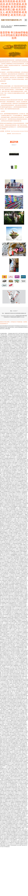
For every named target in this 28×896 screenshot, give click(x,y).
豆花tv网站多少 (16, 642)
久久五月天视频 (22, 708)
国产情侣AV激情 (11, 382)
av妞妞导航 (5, 599)
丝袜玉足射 (5, 738)
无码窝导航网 (15, 760)
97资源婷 (8, 706)
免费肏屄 (2, 553)
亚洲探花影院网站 (23, 354)
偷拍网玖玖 (4, 465)
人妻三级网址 (19, 658)
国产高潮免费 (16, 498)
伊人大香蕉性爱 (5, 437)
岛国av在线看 (22, 743)
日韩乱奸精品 (18, 695)
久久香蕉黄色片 (3, 517)
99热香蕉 (8, 537)
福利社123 (22, 609)
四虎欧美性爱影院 (14, 605)
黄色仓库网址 (14, 812)
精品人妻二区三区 (13, 481)
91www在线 (6, 672)
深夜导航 (3, 598)
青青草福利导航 (6, 751)
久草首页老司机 (14, 596)
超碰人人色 (12, 535)
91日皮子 (19, 370)
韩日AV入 (8, 762)
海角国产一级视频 (5, 433)
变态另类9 (8, 835)
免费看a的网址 (15, 743)
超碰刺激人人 (4, 841)
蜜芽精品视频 (17, 426)
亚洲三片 (6, 355)
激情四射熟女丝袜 (17, 676)
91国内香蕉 (23, 789)
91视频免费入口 (21, 454)
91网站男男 (15, 834)
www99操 (12, 668)
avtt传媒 (7, 753)
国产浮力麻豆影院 (7, 610)
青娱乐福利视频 (9, 618)
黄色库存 (4, 511)
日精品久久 (16, 347)
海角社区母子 (15, 333)
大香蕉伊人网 (23, 513)
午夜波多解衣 (9, 425)
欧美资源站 (9, 367)
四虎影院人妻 (9, 590)
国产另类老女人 (15, 664)
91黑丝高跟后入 (22, 584)
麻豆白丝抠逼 (13, 647)
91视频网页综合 (21, 425)
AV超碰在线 (22, 841)
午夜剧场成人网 (16, 724)
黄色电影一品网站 (21, 812)
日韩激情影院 (15, 466)
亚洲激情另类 (14, 735)
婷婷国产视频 (17, 680)
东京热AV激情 (24, 400)
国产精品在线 (10, 592)
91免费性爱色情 (8, 557)
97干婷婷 (16, 767)
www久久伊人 (19, 429)
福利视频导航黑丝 (5, 644)
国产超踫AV (5, 337)
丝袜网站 (17, 551)
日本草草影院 (10, 714)
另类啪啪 (22, 673)
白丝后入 (9, 369)
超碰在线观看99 (15, 496)
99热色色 (11, 672)
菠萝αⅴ (3, 723)
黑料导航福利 (14, 835)
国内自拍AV (7, 348)
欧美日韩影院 (15, 356)
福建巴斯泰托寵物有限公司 (11, 20)
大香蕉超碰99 (3, 489)
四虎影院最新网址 (18, 500)
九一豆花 (5, 366)
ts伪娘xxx (12, 399)
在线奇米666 (5, 429)
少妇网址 (17, 661)
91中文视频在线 (7, 562)
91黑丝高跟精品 (11, 439)
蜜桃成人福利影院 (12, 821)
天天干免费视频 (15, 613)
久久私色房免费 (7, 502)
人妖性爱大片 (22, 730)
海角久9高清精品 (14, 595)
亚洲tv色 (19, 404)
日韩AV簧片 (16, 820)
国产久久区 (19, 821)
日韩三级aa (13, 544)
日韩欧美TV (11, 826)
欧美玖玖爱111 (5, 843)
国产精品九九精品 (19, 772)
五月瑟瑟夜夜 (16, 714)
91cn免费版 (15, 730)
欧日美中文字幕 (8, 651)
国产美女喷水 (6, 661)
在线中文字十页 (13, 636)
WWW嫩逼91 (14, 837)
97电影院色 (2, 398)
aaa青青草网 (16, 524)
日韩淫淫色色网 (3, 339)
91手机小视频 (19, 544)
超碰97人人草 (13, 736)
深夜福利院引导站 (7, 470)
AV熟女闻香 (5, 624)
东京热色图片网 (13, 784)
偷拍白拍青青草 (13, 702)
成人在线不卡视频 (19, 570)
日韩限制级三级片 (17, 373)
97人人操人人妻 (11, 635)
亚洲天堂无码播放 (12, 738)
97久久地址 (22, 800)
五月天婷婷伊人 (16, 483)
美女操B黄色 (12, 739)
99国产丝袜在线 (18, 505)
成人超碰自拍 (4, 697)
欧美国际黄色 (15, 798)
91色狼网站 (17, 686)
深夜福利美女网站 (5, 636)
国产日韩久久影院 (21, 349)
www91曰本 (19, 440)
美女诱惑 (2, 355)
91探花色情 (16, 587)
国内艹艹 (7, 632)
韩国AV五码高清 (13, 433)
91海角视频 (20, 644)
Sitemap (22, 317)
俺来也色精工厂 (17, 633)
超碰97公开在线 (12, 614)
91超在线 (7, 435)
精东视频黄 (20, 499)
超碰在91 (17, 424)
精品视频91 (18, 706)
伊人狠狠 (22, 756)
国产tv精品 (20, 594)
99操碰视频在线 (20, 647)
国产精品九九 (17, 510)
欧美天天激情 (10, 339)
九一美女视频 (24, 450)
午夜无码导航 (9, 721)
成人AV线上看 (22, 522)
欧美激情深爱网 (18, 531)
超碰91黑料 (22, 483)
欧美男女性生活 (9, 459)
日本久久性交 (13, 731)
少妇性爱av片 (22, 664)
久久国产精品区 (13, 376)
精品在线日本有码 (21, 371)
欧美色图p (23, 705)
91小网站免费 (5, 561)
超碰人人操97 (9, 623)
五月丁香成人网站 (19, 382)
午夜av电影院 (13, 359)
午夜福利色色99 (15, 677)
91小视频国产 (12, 802)
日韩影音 (15, 366)
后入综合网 (21, 344)
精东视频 (18, 779)
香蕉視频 (14, 579)
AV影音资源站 (3, 679)
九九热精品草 (12, 810)
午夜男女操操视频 (5, 436)
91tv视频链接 (9, 389)
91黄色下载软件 (5, 827)
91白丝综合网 (15, 358)
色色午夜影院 (14, 745)
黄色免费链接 (21, 728)
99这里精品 (24, 511)
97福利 (16, 432)
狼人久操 (14, 521)
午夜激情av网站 (23, 587)
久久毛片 (14, 628)
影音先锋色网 (17, 679)
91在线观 (14, 721)
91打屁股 (26, 760)
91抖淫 (4, 660)
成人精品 (14, 472)
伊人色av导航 (6, 688)
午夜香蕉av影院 (23, 430)
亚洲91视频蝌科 (23, 551)
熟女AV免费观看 (3, 676)
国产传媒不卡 (22, 455)
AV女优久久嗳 (18, 701)
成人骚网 (10, 496)
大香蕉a (22, 671)
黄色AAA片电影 (6, 812)
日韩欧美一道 (17, 826)
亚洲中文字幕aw (7, 443)
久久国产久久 (6, 736)
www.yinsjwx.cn (12, 315)
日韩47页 (8, 746)
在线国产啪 (2, 540)
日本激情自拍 (4, 831)
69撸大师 (25, 547)
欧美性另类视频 (7, 687)
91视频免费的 (14, 712)
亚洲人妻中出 (16, 800)
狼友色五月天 (25, 564)
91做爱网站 (19, 340)
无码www (12, 688)
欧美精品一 (4, 765)
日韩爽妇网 (12, 551)
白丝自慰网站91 (6, 837)
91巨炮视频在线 (15, 727)
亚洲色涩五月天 (16, 402)
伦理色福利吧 (5, 826)
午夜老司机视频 (7, 607)
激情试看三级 (23, 741)
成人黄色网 (4, 664)
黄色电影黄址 (5, 441)
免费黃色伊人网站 (20, 363)
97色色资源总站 (14, 728)
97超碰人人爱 (17, 403)
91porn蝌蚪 (7, 558)
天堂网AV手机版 (15, 639)
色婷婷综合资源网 (7, 760)
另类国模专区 (20, 657)
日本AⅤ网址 (11, 474)
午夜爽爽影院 (20, 481)
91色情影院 (2, 548)
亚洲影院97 (7, 749)
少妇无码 (3, 673)
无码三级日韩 (13, 440)
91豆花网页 (12, 631)
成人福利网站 (21, 596)
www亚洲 (7, 647)
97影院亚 (24, 706)
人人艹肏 (11, 395)
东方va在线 (4, 356)
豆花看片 (22, 437)
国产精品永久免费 (7, 628)
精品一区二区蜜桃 (13, 378)
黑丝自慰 (21, 727)
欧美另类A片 (8, 743)
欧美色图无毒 (18, 396)
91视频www (6, 450)
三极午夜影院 (3, 699)
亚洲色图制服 (19, 351)
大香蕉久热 (13, 495)
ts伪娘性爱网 (20, 775)
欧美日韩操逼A (5, 529)
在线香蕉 (17, 761)
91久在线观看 (3, 402)
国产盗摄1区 (11, 385)
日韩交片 (26, 610)
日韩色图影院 (20, 433)
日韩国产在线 (12, 437)
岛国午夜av (4, 791)
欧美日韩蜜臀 (24, 588)
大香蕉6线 (7, 522)
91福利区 (22, 451)
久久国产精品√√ (7, 428)
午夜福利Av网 (9, 489)
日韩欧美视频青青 (4, 725)
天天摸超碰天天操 (5, 804)
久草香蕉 (20, 467)
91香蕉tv (13, 345)
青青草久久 (25, 488)
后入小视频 (21, 639)
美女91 (13, 542)
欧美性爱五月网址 (14, 669)
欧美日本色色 (3, 371)
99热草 (16, 838)
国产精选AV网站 (20, 750)
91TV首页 (2, 579)
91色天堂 (16, 352)
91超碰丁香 (17, 753)
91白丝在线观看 (9, 426)
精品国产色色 (4, 758)
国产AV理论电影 (3, 382)
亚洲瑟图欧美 (25, 507)
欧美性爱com (3, 757)
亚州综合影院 (8, 815)
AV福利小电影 (5, 771)
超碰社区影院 (15, 413)
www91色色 (18, 631)
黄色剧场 (13, 717)
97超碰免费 (4, 686)
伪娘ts (8, 691)
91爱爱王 (5, 515)
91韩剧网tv (22, 661)
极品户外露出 (3, 817)
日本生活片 (22, 780)
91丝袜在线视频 (9, 699)
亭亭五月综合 (20, 832)
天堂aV (21, 411)
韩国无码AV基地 (24, 679)
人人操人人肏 (9, 402)
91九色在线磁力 (13, 469)
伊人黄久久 (18, 521)
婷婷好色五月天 (19, 736)
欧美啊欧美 (15, 617)
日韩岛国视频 (5, 614)
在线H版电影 (7, 790)
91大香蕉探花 (5, 566)
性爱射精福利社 (5, 756)
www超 (24, 837)
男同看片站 (7, 551)
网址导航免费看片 (4, 532)
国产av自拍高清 (18, 535)
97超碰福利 (25, 614)
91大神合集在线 (18, 458)
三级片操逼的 (3, 828)
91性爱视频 (7, 705)
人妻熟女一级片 (24, 827)
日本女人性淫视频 (6, 745)
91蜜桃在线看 (17, 539)
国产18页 (4, 334)
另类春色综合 (12, 450)
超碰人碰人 (9, 734)
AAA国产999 (5, 452)
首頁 (7, 25)
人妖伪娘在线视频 (7, 782)
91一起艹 (19, 415)
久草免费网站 (18, 620)
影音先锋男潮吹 (11, 591)
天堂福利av (5, 805)
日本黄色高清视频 (15, 513)
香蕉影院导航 (22, 360)
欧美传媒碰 (19, 585)
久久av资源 (22, 776)
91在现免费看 (15, 687)
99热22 (12, 531)
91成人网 (14, 574)
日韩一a (14, 457)
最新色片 (21, 413)
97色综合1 (8, 813)
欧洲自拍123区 (14, 502)
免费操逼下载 (11, 580)
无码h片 (8, 684)
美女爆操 (19, 705)
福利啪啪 (6, 458)
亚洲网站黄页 (13, 795)
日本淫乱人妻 (3, 384)
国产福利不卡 (18, 599)
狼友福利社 (18, 555)
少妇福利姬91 (8, 548)
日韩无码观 (11, 587)
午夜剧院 (6, 488)
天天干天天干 (20, 495)
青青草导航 (8, 757)
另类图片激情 (4, 629)
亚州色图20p (11, 576)
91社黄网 (25, 422)
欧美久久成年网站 (17, 564)
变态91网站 (11, 767)
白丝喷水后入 (5, 555)
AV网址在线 (24, 531)
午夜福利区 (4, 741)
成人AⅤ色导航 (23, 683)
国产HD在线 (19, 553)
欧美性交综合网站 (15, 650)
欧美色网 (13, 701)
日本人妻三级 (16, 339)
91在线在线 (5, 404)
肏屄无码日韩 (9, 498)
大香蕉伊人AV (24, 385)
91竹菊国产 (20, 463)
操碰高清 (14, 602)
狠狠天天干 (25, 703)
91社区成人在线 (18, 391)
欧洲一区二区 (16, 550)
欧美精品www (22, 509)
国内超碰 (5, 764)
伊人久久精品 (3, 418)
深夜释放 (15, 627)
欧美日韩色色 (19, 795)
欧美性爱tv (13, 706)
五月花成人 (4, 719)
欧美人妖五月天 (18, 831)
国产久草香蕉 (19, 758)
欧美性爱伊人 (12, 381)
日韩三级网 (19, 469)
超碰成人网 (10, 617)
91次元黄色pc (15, 446)
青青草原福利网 (3, 546)
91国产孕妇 (15, 623)
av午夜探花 (22, 625)
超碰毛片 (8, 363)
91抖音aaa (8, 513)
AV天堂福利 (20, 824)
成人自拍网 (4, 714)
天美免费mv (19, 422)
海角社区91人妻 (12, 488)
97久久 (20, 489)
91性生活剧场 (11, 374)
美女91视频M (13, 351)
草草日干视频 (11, 725)
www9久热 (17, 374)
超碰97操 (8, 514)
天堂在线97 (20, 610)
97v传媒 (10, 625)
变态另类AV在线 (22, 392)
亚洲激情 (18, 359)
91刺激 (9, 506)
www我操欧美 (19, 547)
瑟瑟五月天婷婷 (13, 349)
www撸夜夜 (21, 487)
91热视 (9, 495)
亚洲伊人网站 (3, 839)
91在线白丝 (20, 343)
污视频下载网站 (12, 429)
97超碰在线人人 (22, 817)
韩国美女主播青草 (6, 526)
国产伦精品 (11, 480)
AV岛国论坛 (11, 654)
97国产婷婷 (20, 562)
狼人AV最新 (6, 754)
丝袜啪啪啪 (17, 491)
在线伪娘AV (18, 717)
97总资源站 (6, 424)
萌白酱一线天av (7, 358)
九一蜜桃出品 (12, 720)
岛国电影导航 (4, 494)
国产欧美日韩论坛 (15, 419)
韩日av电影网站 (23, 724)
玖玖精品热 (14, 540)
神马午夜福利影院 (22, 834)
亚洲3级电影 (4, 369)
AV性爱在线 (9, 414)
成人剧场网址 (19, 488)
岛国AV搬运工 (5, 603)
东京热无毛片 (19, 520)
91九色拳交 (17, 654)
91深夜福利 (24, 526)
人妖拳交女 (12, 478)
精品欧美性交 (8, 411)
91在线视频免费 (18, 725)
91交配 (25, 481)
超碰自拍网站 (7, 701)
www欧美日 (20, 798)
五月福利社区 (3, 618)
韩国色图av (8, 655)
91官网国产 (21, 778)
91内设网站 (8, 371)
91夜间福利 (16, 817)
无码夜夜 (23, 388)
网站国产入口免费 (12, 520)
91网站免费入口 (3, 845)
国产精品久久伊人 (15, 757)
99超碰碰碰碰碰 (13, 554)
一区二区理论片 (20, 784)
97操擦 (19, 691)
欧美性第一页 (23, 410)
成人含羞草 (24, 521)
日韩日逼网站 (12, 827)
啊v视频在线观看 (20, 441)
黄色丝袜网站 (23, 779)
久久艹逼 (10, 841)
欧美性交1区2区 (3, 769)
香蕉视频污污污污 (15, 476)
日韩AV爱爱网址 (3, 653)
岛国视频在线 (14, 362)
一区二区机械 (14, 751)
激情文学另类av (5, 750)
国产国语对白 (21, 590)
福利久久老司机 (3, 463)
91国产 (6, 720)
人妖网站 (10, 529)
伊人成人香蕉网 (11, 341)
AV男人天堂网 (21, 684)
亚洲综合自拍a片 (12, 452)
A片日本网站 (15, 448)
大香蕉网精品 (20, 377)
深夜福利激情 (8, 787)
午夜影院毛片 (17, 576)
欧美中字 (10, 461)
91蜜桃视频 (11, 391)
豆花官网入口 (7, 419)
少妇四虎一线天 (20, 376)
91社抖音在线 (15, 610)
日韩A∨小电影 (17, 780)
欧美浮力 (20, 528)
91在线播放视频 (3, 336)
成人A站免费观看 (12, 337)
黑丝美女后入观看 (20, 710)
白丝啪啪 (24, 606)
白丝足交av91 (4, 658)
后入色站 (3, 743)
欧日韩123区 (17, 580)
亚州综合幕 (20, 838)
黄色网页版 (6, 359)
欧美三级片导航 (6, 640)
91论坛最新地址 (15, 380)
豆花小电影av (6, 675)
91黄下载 (22, 666)
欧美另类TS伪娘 (7, 595)
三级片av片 (12, 843)
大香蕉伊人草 (7, 533)
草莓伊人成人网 (8, 708)
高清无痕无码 (23, 580)
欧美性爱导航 (19, 816)
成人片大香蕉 (7, 768)
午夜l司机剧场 (24, 539)
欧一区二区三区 (13, 691)
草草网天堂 (21, 605)
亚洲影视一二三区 (16, 839)
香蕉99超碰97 (17, 418)
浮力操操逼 (18, 747)
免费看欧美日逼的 (19, 355)
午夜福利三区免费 (7, 340)
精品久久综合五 (16, 625)
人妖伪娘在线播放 (23, 417)
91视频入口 (24, 381)
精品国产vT (12, 661)
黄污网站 (17, 365)
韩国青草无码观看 (16, 698)
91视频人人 (20, 366)
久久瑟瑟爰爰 (9, 413)
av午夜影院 (5, 730)
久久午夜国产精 (7, 613)
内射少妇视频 (6, 393)
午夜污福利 (4, 786)
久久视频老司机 (19, 810)
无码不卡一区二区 (15, 607)
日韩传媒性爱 (18, 525)
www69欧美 (20, 783)
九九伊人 (10, 629)
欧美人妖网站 (11, 791)
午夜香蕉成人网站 (8, 417)
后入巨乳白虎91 (5, 469)
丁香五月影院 (24, 345)
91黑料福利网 (8, 484)
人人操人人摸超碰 (5, 376)
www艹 (17, 472)
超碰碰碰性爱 (18, 583)
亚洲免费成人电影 (9, 806)
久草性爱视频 (16, 557)
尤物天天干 (11, 510)
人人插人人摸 (4, 473)
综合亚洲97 (20, 699)
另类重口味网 (16, 756)
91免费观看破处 (3, 380)
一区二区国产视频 (8, 724)
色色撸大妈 (22, 654)
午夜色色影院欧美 (21, 362)
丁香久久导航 (23, 402)
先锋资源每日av (18, 653)
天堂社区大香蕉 (5, 669)
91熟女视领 (5, 662)
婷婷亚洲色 (8, 598)
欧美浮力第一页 (5, 739)
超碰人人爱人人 (11, 465)
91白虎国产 (10, 773)
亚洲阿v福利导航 (5, 808)
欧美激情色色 (24, 601)
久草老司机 (18, 492)
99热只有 (7, 554)
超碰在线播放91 (15, 782)
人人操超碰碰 (16, 360)
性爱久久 (25, 462)
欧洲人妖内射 (6, 694)
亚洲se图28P (22, 477)
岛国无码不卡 (13, 640)
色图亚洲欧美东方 (8, 360)
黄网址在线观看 (8, 550)
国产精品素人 (7, 553)
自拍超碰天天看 (19, 804)
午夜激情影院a (12, 747)
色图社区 (20, 336)
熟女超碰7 (11, 805)
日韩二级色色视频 (6, 712)
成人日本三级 (8, 639)
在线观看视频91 (9, 373)
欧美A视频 (13, 598)
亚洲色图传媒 (5, 378)
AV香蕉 (4, 413)
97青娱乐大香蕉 (12, 561)
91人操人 (21, 692)
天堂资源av (17, 400)
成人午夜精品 (3, 761)
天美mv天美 (19, 627)
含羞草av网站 (9, 483)
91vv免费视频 (4, 491)
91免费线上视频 (7, 467)
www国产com (5, 773)
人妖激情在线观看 (6, 344)
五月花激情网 (3, 565)
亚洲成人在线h (14, 499)
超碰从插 (16, 699)
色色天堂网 (2, 472)
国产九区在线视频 (11, 620)
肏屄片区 (16, 672)
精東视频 (8, 778)
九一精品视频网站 (7, 638)
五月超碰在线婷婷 (12, 758)
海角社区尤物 (22, 613)
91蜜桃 (23, 500)
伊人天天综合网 (21, 793)
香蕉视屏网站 (23, 424)
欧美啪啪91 (11, 695)
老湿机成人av (3, 657)
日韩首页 (17, 437)
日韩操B (13, 606)
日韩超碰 (10, 333)
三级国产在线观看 (23, 414)
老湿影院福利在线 (4, 432)
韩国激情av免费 (10, 396)
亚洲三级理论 (15, 484)
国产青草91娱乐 (21, 466)
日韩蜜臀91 (2, 388)
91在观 (20, 709)
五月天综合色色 (19, 574)
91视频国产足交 (8, 455)
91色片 (21, 757)
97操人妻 (12, 682)
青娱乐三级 (9, 356)
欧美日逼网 (24, 646)
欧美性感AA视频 (18, 703)
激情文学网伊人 (9, 347)
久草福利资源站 (13, 343)
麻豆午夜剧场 (16, 334)
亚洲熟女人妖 (17, 588)
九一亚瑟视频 (16, 692)
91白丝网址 (25, 337)
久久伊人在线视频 (23, 518)
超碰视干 (2, 424)
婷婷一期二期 (16, 708)
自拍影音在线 (8, 602)
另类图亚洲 (18, 601)
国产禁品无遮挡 (22, 356)
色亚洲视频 (2, 602)
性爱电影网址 (8, 612)
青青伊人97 (20, 546)
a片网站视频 (7, 478)
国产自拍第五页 (12, 566)
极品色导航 (10, 569)
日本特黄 (6, 775)
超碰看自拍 (8, 528)
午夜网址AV (19, 436)
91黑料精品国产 (23, 820)
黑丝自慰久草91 (22, 448)
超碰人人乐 (14, 585)
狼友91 (14, 461)
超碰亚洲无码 (17, 776)
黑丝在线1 (14, 815)
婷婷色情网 (11, 584)
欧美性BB (23, 403)
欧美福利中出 (4, 646)
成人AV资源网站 (16, 367)
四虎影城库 (21, 398)
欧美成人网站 (5, 710)
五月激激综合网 (5, 399)
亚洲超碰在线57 (13, 783)
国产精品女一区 (5, 783)
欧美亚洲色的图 (13, 422)
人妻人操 (20, 672)
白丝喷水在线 (21, 502)
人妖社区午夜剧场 (11, 690)
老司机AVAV (18, 421)
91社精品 (23, 753)
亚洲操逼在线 (19, 614)
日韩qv (4, 568)
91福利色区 (8, 462)
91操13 (1, 509)
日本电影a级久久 (18, 503)
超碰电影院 (7, 543)
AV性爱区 (21, 617)
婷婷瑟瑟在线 (22, 459)
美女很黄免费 (4, 591)
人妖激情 (19, 470)
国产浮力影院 (15, 425)
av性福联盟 (19, 565)
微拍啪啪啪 (6, 671)
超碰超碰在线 (12, 458)
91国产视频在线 (23, 651)
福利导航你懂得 (5, 481)
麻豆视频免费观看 (11, 421)
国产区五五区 (14, 716)
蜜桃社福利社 (3, 483)
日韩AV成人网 (17, 480)
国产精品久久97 (19, 628)
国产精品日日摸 (3, 387)
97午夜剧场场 (20, 389)
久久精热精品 (4, 341)
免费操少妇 (25, 544)
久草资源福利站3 (8, 447)
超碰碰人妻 (5, 385)
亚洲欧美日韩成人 (15, 411)
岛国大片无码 (9, 839)
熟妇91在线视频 (16, 651)
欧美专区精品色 (6, 525)
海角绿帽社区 (20, 702)
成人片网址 (2, 612)
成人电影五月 (22, 767)
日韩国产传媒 (17, 786)
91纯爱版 (17, 410)
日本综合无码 (22, 498)
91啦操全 (23, 359)
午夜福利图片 (16, 532)
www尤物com (18, 407)
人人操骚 (24, 553)
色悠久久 (3, 721)
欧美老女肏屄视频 (21, 745)
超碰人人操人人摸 (20, 598)
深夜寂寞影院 (6, 668)
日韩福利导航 (17, 741)
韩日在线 (17, 581)
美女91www (14, 657)
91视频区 (26, 832)
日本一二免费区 (18, 577)
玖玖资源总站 (9, 698)
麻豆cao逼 (15, 624)
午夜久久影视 (5, 480)
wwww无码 (20, 462)
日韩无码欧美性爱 (10, 588)
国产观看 (25, 617)
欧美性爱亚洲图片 (19, 591)
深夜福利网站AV (6, 728)
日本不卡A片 (10, 789)
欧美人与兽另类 (11, 653)
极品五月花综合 (11, 491)
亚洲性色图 (15, 444)
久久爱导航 (11, 573)
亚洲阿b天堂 (4, 396)
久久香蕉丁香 (22, 771)
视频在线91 (5, 391)
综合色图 (4, 572)
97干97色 (22, 629)
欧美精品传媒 (15, 723)
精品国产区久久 (8, 594)
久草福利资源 (18, 632)
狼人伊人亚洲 (5, 503)
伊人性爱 (6, 772)
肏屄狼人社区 (23, 476)
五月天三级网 (15, 528)
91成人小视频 (16, 459)
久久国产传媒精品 (21, 735)
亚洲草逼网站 (4, 820)
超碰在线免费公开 (12, 658)
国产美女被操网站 (5, 422)
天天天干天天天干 (15, 778)
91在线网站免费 (15, 447)
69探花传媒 (17, 690)
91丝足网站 (10, 676)
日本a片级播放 (18, 381)
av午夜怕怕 (15, 594)
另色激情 (7, 795)
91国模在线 (2, 632)
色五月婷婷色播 (5, 816)
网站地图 (8, 328)
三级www (22, 365)
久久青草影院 (4, 374)
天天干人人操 (19, 337)
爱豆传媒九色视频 (5, 535)
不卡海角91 (13, 762)
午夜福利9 (6, 621)
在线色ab (9, 463)
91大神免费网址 (12, 555)
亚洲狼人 (17, 522)
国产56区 (22, 845)
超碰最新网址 (25, 621)
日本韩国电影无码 (15, 828)
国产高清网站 (17, 573)
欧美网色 (15, 389)
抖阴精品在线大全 (23, 550)
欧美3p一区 (21, 782)
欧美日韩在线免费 (15, 477)
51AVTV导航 (7, 596)
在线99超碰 (14, 462)
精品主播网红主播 (7, 487)
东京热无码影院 (5, 631)
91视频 (15, 791)
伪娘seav (8, 343)
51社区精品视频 (11, 509)
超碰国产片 (14, 387)
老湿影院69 (12, 570)
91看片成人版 (13, 804)
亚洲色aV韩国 (15, 562)
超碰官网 (18, 452)
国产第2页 (16, 773)
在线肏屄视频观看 (13, 404)
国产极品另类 (18, 802)
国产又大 (24, 697)
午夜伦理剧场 (7, 716)
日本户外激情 (19, 602)
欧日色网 (19, 387)
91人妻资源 (19, 754)
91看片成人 (23, 510)
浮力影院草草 (9, 406)
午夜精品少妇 (21, 358)
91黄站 (20, 742)
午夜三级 (4, 414)
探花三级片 (15, 719)
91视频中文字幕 (19, 738)
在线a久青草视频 (15, 609)
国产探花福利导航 (13, 775)
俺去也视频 (21, 352)
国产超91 (10, 809)
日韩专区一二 (3, 616)
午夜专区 (18, 430)
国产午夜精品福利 (22, 484)
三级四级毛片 (16, 709)
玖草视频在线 (12, 407)
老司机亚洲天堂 (14, 746)
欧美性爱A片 (9, 415)
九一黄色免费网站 (22, 746)
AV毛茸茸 (18, 671)
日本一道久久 (3, 528)
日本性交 (10, 677)
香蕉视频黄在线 (10, 403)
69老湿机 (2, 705)
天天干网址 (2, 557)
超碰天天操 (20, 764)
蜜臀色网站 (21, 347)
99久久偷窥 (24, 470)
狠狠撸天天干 (5, 802)
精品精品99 (8, 398)
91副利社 (18, 640)
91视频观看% (16, 665)
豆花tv (17, 542)
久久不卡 (23, 536)
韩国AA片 (2, 551)
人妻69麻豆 (24, 387)
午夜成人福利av (9, 683)
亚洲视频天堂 (19, 485)
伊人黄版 (6, 509)
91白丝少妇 (10, 800)
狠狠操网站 (6, 577)
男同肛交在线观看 (20, 369)
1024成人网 (5, 547)
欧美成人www (16, 845)
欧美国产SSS (15, 455)
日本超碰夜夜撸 (17, 801)
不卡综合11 (15, 546)
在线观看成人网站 (4, 520)
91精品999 (19, 837)
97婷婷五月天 (4, 352)
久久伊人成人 (4, 601)
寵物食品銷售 (19, 315)
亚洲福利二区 (3, 454)
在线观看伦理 (18, 646)
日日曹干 (26, 382)
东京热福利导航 (12, 754)
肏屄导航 (14, 369)
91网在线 (19, 768)
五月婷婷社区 (11, 842)
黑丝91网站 (8, 585)
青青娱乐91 (7, 742)
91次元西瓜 (4, 496)
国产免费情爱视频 (11, 572)
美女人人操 (23, 809)
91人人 (24, 366)
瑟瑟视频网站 (4, 617)
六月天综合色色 (8, 793)
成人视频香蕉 (13, 485)
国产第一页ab (8, 574)
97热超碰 (21, 558)
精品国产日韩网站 (23, 761)
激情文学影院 (12, 599)
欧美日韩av (16, 354)
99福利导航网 (17, 616)
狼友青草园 (14, 340)
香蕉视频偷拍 (8, 472)
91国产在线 (17, 572)
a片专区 (23, 415)
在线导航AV (17, 385)
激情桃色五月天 (20, 473)
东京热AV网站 (22, 446)
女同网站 (14, 734)
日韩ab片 (14, 655)
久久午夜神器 (25, 555)
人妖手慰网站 (11, 771)
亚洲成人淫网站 (5, 731)
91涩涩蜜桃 (4, 536)
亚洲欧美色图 (24, 698)
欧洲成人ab (18, 649)
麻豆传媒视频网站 (7, 798)
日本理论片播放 (18, 408)
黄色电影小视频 (3, 466)
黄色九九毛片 (15, 793)
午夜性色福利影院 (16, 673)
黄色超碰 (21, 682)
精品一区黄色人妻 (10, 680)
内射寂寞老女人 (24, 568)
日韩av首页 (18, 348)
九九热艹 (13, 525)
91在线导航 (11, 838)
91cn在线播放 (12, 583)
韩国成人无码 (20, 624)
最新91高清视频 (11, 831)
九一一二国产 (5, 767)
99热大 (9, 494)
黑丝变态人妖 (3, 588)
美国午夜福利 (12, 753)
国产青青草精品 (5, 573)
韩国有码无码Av (8, 518)
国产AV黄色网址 (11, 536)
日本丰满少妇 (12, 503)
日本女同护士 (15, 463)
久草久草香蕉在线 (5, 410)
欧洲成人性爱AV (5, 392)
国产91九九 (19, 716)
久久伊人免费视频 (19, 749)
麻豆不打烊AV (6, 559)
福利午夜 (9, 387)
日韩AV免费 (21, 399)
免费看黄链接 (22, 524)
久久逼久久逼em (11, 400)
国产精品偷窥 (4, 809)
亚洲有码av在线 (20, 734)
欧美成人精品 (16, 683)
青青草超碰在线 (16, 395)
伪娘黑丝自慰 (10, 500)
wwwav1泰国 (25, 768)
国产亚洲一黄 (11, 697)
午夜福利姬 (9, 765)
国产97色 (25, 675)
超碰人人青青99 (17, 621)
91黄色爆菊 (17, 827)
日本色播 (10, 532)
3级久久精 (9, 769)
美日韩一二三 (3, 623)
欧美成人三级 (21, 773)
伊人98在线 (13, 363)
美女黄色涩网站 (11, 492)
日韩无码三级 (14, 370)
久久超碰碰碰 (9, 709)
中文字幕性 (14, 371)
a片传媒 (20, 432)
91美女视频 (4, 592)
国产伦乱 (7, 388)
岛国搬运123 (13, 537)
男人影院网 (20, 760)
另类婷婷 (23, 474)
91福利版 (11, 392)
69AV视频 (4, 500)
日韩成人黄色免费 (24, 334)
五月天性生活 (21, 791)
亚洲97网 (17, 771)
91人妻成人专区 (19, 393)
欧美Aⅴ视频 (24, 821)
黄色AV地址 (13, 526)
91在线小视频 (14, 768)
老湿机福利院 (3, 415)
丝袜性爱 (14, 415)
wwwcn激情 (8, 531)
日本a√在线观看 (20, 712)
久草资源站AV (9, 524)
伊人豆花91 (21, 532)
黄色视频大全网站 (5, 440)
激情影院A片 (14, 454)
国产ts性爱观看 (5, 395)
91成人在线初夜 (5, 732)
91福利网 (13, 749)
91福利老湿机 (6, 485)
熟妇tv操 (9, 830)
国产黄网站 (17, 720)
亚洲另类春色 (7, 735)
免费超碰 (25, 458)
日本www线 (22, 496)
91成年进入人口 (6, 717)
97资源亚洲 (8, 384)
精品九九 (3, 683)
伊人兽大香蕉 (7, 713)
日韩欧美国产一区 (14, 644)
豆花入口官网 (8, 540)
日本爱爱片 (24, 370)
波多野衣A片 (9, 448)
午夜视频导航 (24, 378)
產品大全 (11, 25)
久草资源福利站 (5, 539)
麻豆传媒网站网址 (9, 780)
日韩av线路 (18, 461)
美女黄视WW (19, 606)
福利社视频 (12, 522)
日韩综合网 (19, 554)
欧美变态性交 (17, 388)
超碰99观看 (18, 450)
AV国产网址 (24, 404)
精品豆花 (13, 533)
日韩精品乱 (11, 808)
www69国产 (18, 536)
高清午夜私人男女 (10, 761)
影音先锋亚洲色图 (16, 809)
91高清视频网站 (9, 823)
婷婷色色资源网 (22, 542)
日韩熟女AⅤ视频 (11, 430)
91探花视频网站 (19, 435)
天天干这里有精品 (22, 612)
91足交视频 (2, 823)
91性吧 (4, 789)
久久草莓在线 (19, 603)
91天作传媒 (22, 418)
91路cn (23, 701)
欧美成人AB (23, 690)
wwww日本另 (7, 605)
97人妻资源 (4, 690)
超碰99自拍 (15, 823)
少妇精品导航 (20, 579)
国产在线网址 (24, 631)
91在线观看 (11, 539)
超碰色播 (19, 378)
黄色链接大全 (16, 489)
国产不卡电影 (11, 764)
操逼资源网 (12, 819)
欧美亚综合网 (6, 819)
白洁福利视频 (22, 660)
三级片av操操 (11, 352)
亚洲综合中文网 (15, 841)
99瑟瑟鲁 (11, 756)
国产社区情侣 (3, 406)
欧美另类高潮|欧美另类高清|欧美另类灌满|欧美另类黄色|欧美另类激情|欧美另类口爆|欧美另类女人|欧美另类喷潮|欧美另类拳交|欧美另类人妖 (14, 327)
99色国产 (20, 623)
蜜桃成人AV (12, 393)
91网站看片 (13, 514)
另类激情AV (14, 590)
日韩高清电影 (3, 680)
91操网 (15, 764)
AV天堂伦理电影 (21, 669)
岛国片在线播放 (5, 584)
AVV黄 (16, 808)
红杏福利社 (15, 336)
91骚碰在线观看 (22, 419)
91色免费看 (9, 546)
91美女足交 (12, 632)
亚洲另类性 (8, 657)
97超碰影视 (2, 451)
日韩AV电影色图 (10, 517)
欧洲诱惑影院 (14, 428)
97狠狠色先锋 (5, 654)
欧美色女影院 (25, 515)
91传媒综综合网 (22, 723)
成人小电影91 (11, 776)
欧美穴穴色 (8, 565)
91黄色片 (12, 388)
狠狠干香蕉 (11, 801)
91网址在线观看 (10, 686)
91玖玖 (19, 494)
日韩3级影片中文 (19, 478)
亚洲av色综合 (16, 569)
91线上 (17, 509)
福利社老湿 (22, 592)
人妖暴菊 (6, 583)
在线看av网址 (8, 476)
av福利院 (16, 584)
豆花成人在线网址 (20, 739)
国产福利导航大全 (5, 784)
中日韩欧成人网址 (7, 499)
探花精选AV (21, 595)
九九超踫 (24, 577)
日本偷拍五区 (4, 643)
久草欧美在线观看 (22, 548)
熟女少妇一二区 (23, 677)
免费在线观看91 (12, 377)
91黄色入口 (24, 725)
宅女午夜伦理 (22, 813)
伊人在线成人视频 (8, 692)
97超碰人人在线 (23, 805)
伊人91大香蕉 (19, 566)
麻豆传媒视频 (3, 762)
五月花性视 (20, 687)
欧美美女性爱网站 (24, 447)
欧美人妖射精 (3, 448)
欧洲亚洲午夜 (3, 513)
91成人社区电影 (11, 646)
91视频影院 (19, 790)
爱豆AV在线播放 (20, 797)
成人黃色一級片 (20, 751)
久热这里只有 (11, 820)
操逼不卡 (24, 649)
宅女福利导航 (9, 723)
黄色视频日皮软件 (5, 349)
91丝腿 (4, 542)
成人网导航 (9, 542)
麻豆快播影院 (24, 694)
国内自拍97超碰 (7, 345)
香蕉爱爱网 (12, 348)
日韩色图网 (19, 511)
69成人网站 (5, 381)
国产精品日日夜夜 (13, 441)
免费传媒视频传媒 (5, 351)
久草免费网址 (6, 779)
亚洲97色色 (2, 806)
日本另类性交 (11, 432)
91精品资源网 (13, 507)
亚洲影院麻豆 (11, 741)
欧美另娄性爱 (10, 719)
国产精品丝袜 (6, 507)
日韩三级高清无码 (15, 558)
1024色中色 (5, 461)
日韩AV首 (6, 695)
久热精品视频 (16, 592)
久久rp (23, 620)
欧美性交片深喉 (13, 824)
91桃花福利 (17, 517)
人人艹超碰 (18, 507)
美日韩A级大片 (18, 732)
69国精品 (10, 473)
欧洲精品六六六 (4, 576)
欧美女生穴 (12, 694)
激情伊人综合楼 (20, 643)
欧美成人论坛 (19, 762)
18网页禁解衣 (9, 834)
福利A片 (14, 473)
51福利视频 (19, 526)
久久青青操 (9, 336)
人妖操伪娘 (23, 573)
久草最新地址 (15, 638)
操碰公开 (5, 365)
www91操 (23, 691)
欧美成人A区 (16, 805)
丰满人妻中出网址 (10, 581)
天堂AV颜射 (14, 511)
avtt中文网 (21, 794)
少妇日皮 (22, 714)
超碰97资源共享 (5, 407)
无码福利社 (12, 577)
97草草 (25, 756)
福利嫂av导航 (3, 444)
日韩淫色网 (16, 392)
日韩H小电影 (8, 673)
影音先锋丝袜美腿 (6, 370)
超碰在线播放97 (17, 806)
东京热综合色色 (7, 606)
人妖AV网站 (19, 537)
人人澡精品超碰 (14, 543)
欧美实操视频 (7, 544)
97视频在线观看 (5, 633)
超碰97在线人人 (20, 384)
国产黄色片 (25, 465)
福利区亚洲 (12, 410)
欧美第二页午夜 (13, 750)
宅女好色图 (8, 727)
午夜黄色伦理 (22, 581)
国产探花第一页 (9, 418)
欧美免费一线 (22, 380)
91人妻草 (20, 428)
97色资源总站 (13, 649)
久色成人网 (10, 366)
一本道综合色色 (12, 710)
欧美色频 (22, 569)
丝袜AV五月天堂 (11, 601)
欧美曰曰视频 (13, 790)
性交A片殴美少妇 (21, 787)
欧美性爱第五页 (15, 487)
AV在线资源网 (9, 642)
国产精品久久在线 (17, 529)
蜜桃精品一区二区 (22, 543)
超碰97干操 (9, 845)
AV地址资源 (7, 824)
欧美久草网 (23, 640)
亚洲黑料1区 (4, 830)
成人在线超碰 (16, 794)
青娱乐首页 (14, 384)
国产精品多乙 (4, 439)
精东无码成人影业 (5, 649)
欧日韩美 (9, 511)
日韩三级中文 (12, 355)
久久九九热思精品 (15, 344)
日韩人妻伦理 (14, 797)
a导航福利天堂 (15, 660)
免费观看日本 (12, 671)
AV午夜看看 (2, 459)
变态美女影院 (4, 495)
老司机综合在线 (8, 446)
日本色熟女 (9, 568)
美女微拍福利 (17, 474)
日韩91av (22, 842)
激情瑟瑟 (10, 664)
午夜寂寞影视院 (10, 679)
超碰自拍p (20, 808)
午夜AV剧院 (19, 713)
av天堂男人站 (24, 452)
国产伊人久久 (12, 408)
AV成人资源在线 (18, 668)
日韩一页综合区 (21, 444)
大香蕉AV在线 (23, 650)
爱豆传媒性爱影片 (15, 742)
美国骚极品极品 (9, 817)
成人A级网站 (4, 400)
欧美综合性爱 (13, 779)
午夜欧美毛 (22, 607)
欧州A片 (21, 374)
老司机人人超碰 (5, 832)
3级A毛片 (22, 339)
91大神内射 (10, 564)
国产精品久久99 (12, 816)
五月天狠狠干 (15, 414)
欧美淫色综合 (13, 675)
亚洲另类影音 (4, 677)
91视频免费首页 (11, 515)
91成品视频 (12, 505)
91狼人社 (14, 643)
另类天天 (3, 343)
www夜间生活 (5, 430)
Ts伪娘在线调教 (18, 819)
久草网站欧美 (16, 618)
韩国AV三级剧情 (20, 540)
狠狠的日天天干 (4, 492)
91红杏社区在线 (15, 765)
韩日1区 (22, 426)
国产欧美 (12, 633)
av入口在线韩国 (9, 616)
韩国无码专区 (24, 396)
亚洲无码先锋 (7, 477)
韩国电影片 (14, 443)
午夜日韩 (22, 786)
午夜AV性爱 (4, 521)
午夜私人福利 (15, 830)
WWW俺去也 (21, 835)
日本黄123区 (4, 776)
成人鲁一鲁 (8, 454)
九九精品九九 (12, 435)
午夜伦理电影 (11, 703)
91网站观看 (11, 732)
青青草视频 (24, 461)
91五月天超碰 (5, 510)
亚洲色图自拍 (17, 451)
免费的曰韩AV (15, 467)
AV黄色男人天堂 (16, 406)
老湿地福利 (14, 470)
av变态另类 (16, 842)
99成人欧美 (17, 694)
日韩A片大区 (14, 494)
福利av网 (11, 730)
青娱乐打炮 (14, 565)
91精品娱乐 (4, 734)
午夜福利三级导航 (16, 568)
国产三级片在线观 (9, 451)
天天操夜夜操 (23, 618)
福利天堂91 (6, 702)
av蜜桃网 (17, 843)
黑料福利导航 (15, 417)
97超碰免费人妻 (22, 823)
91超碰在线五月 (18, 465)
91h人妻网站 (5, 801)
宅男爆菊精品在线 (12, 603)
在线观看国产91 (20, 457)
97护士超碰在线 (17, 697)
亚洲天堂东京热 (6, 362)
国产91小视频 (15, 548)
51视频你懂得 (6, 505)
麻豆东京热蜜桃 (19, 662)
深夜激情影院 (19, 514)
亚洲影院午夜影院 (22, 506)
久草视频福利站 (18, 635)
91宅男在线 (19, 721)
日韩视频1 (6, 377)
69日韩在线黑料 (8, 579)
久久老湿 (25, 443)
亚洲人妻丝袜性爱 (21, 636)
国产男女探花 (22, 333)
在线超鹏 (9, 380)
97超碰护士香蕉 (14, 398)
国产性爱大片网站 (9, 354)
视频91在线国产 (20, 559)
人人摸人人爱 (16, 518)
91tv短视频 (13, 553)
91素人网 (18, 655)
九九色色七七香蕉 (4, 821)
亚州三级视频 (4, 564)
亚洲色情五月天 (18, 439)
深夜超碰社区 (5, 625)
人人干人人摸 (8, 666)
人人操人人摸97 (8, 457)
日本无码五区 (13, 436)
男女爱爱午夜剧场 (22, 638)
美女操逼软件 (24, 655)
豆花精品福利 (3, 834)
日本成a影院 (2, 590)
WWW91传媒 (9, 665)
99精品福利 (5, 838)
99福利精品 (18, 345)
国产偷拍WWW (18, 341)
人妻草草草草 (10, 334)
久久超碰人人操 (15, 629)
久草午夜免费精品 (20, 561)
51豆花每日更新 (11, 365)
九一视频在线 (9, 444)
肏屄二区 (9, 466)
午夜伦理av (23, 747)
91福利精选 (23, 529)
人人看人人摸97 (13, 684)
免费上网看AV (18, 533)
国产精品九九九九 (4, 569)
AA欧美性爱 (20, 443)
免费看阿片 (23, 576)
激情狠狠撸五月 (5, 587)
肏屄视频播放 (14, 506)
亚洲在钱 (10, 624)
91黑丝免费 (8, 609)
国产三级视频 (9, 627)
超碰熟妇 (16, 682)
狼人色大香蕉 (3, 347)
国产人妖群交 (18, 515)
